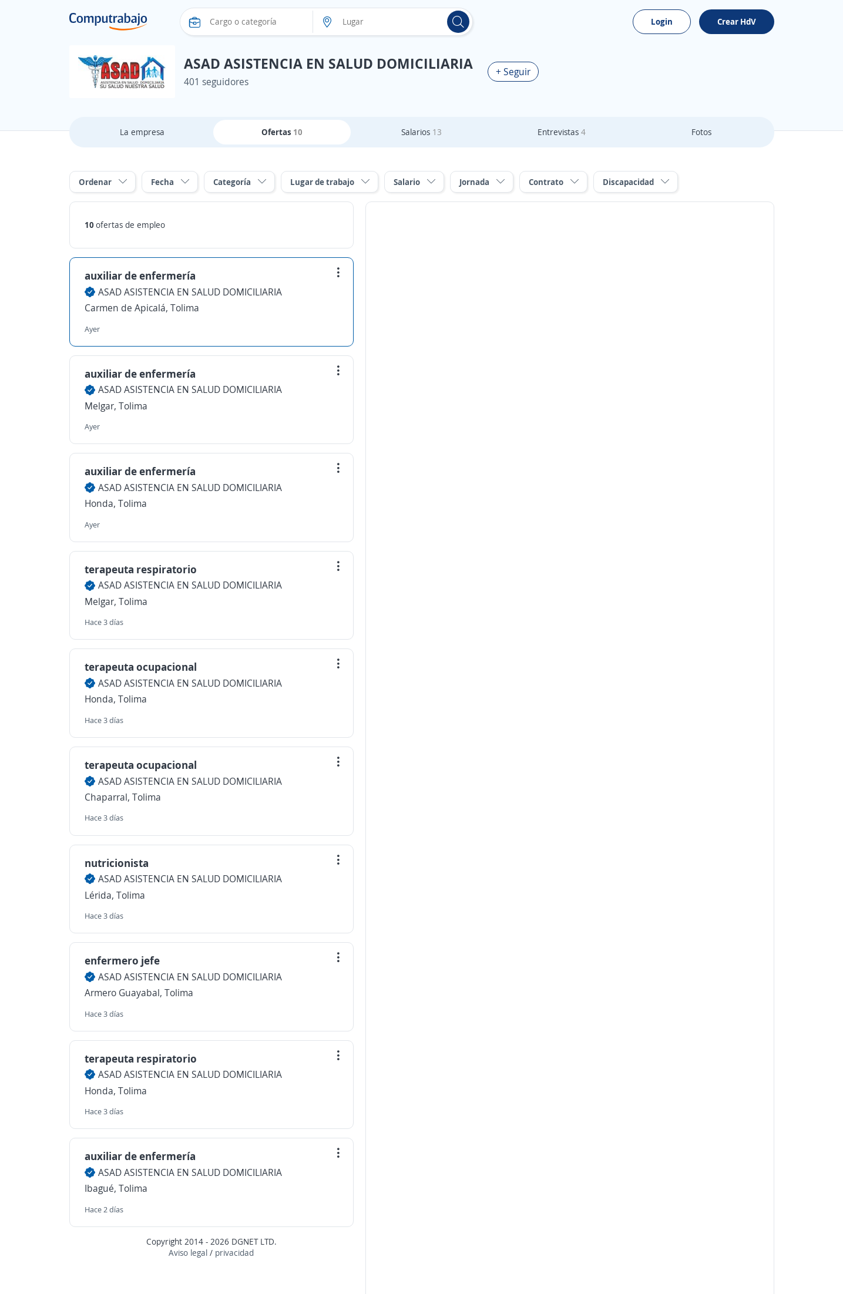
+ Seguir (513, 71)
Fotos (701, 131)
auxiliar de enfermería (140, 275)
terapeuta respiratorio (141, 569)
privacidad (234, 1252)
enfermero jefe (122, 960)
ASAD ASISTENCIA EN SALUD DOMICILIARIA (190, 291)
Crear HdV (736, 21)
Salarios (421, 131)
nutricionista (117, 863)
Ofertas (282, 131)
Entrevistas (562, 131)
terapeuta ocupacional (141, 667)
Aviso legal (188, 1252)
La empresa (142, 131)
